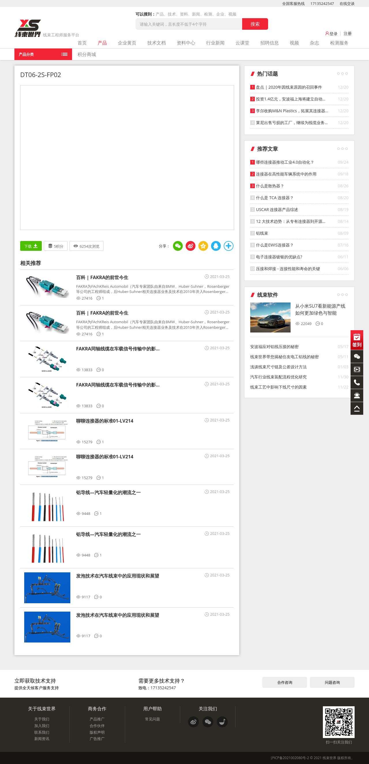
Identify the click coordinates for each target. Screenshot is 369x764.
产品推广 (97, 719)
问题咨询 (332, 682)
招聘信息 (269, 43)
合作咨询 (284, 682)
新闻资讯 (41, 738)
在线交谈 (347, 3)
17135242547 (322, 3)
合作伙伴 (97, 725)
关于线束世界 (42, 708)
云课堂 (242, 43)
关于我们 (41, 719)
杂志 (314, 43)
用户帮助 (152, 708)
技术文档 (156, 43)
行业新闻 (215, 43)
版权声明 (97, 732)
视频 (294, 43)
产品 (102, 43)
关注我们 (208, 708)
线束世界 (329, 757)
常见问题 (152, 719)
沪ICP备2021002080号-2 (290, 757)
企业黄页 (127, 43)
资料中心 (186, 43)
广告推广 (97, 738)
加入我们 (41, 725)
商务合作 (97, 708)
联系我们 (41, 732)
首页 (82, 43)
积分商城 (87, 54)
